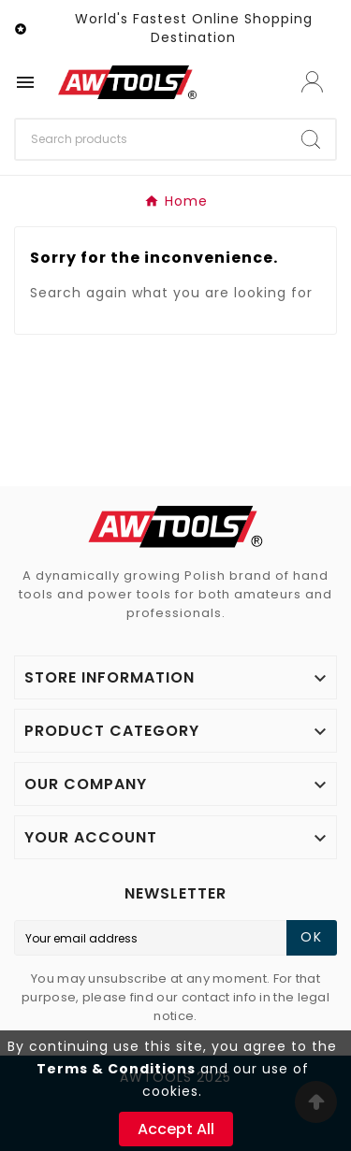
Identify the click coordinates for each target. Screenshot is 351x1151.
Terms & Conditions (116, 1068)
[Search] (151, 139)
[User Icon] (312, 82)
